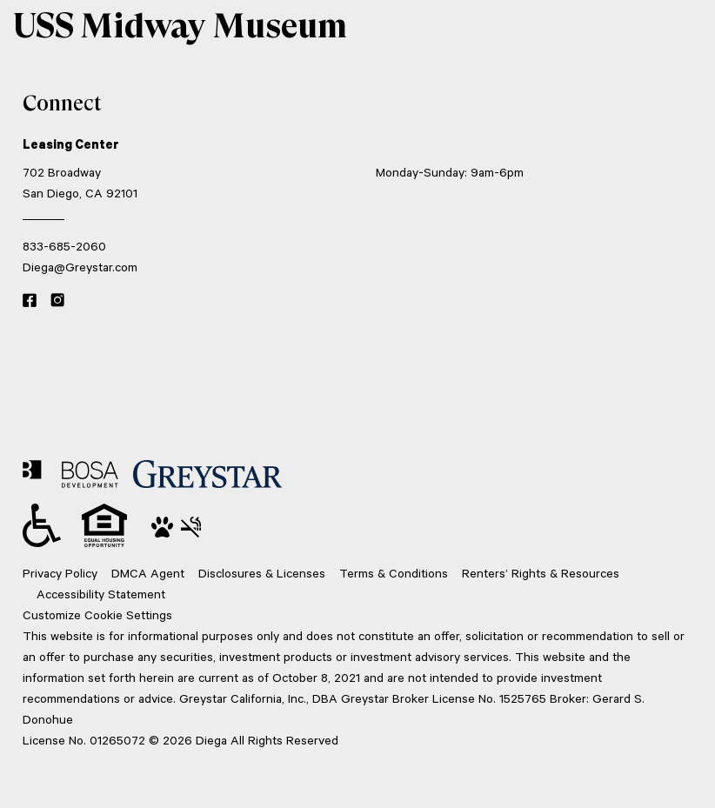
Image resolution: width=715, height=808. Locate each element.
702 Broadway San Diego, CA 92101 (80, 182)
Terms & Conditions (393, 572)
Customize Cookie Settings (97, 614)
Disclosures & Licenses (261, 572)
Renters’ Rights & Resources (540, 572)
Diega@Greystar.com (80, 266)
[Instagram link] (57, 301)
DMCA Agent (147, 572)
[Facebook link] (30, 301)
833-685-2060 (64, 245)
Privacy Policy (60, 572)
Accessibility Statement (101, 593)
